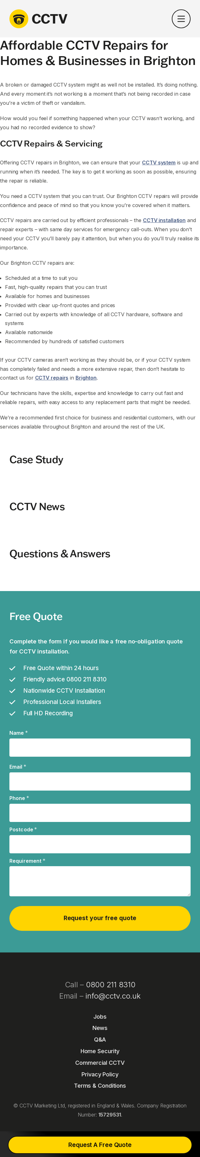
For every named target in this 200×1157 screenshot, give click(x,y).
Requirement (27, 861)
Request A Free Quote (100, 1145)
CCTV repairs (52, 378)
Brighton (86, 378)
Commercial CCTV (100, 1062)
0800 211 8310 (110, 984)
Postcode (23, 829)
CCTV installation (164, 220)
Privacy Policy (100, 1074)
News (100, 1028)
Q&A (100, 1039)
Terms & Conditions (100, 1085)
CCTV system (159, 162)
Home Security (100, 1051)
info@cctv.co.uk (112, 995)
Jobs (100, 1016)
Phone (19, 798)
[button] (181, 20)
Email (17, 767)
